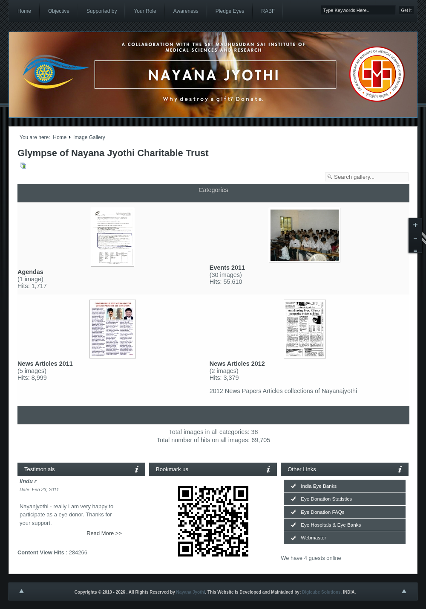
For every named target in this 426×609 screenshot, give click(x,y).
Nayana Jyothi (190, 592)
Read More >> (104, 533)
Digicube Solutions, (322, 592)
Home (59, 137)
